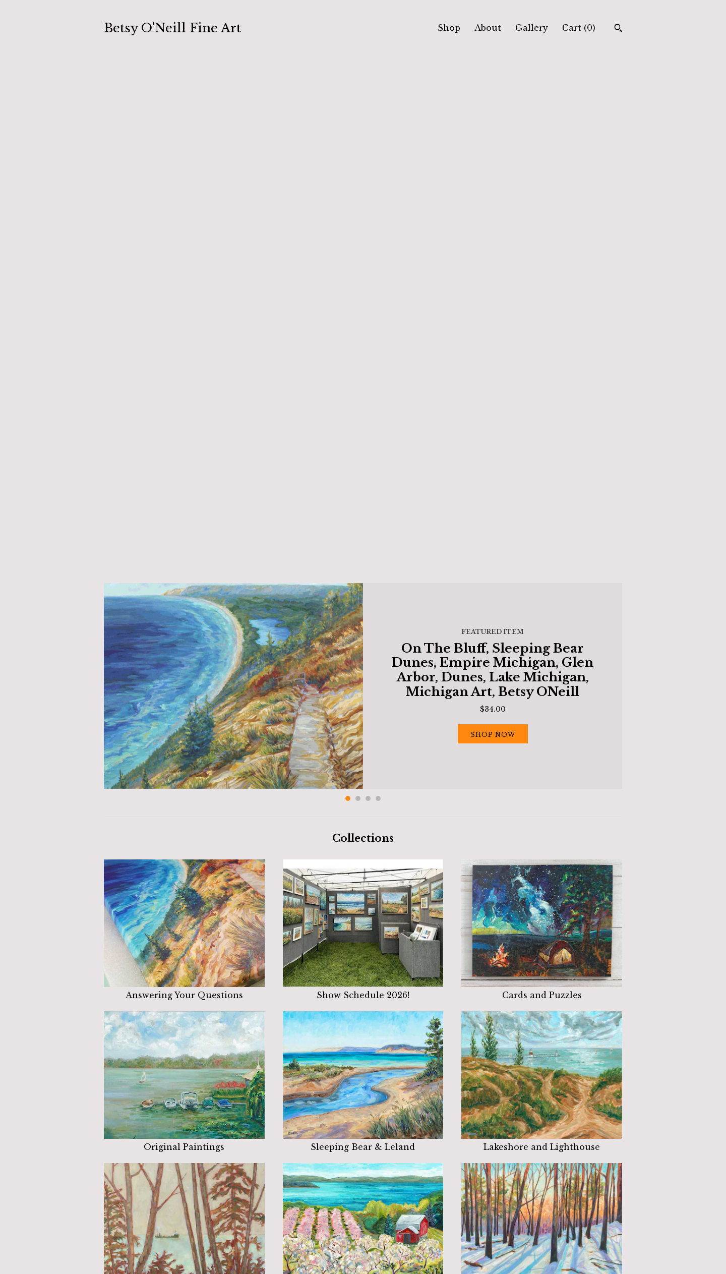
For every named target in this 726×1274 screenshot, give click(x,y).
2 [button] (357, 282)
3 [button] (368, 282)
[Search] (618, 29)
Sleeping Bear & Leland (363, 625)
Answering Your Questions (184, 474)
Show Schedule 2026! (363, 474)
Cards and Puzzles (541, 474)
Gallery (531, 28)
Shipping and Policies (279, 1226)
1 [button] (347, 282)
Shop (449, 28)
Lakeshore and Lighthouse (541, 625)
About (487, 28)
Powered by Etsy (537, 1226)
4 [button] (378, 282)
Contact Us (258, 1238)
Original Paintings (184, 625)
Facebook (390, 1201)
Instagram (391, 1213)
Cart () (578, 28)
